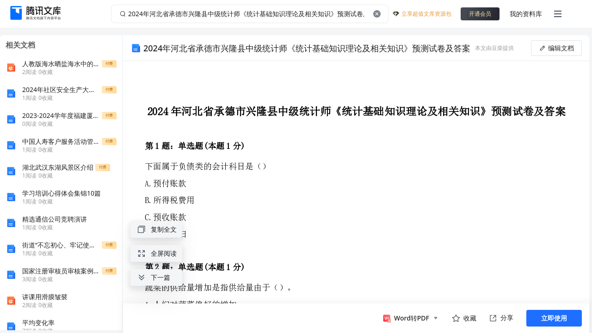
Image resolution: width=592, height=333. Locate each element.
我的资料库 (526, 13)
